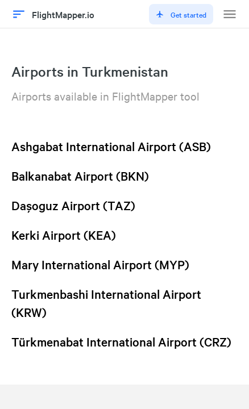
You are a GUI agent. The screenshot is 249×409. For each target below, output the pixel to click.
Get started (181, 14)
